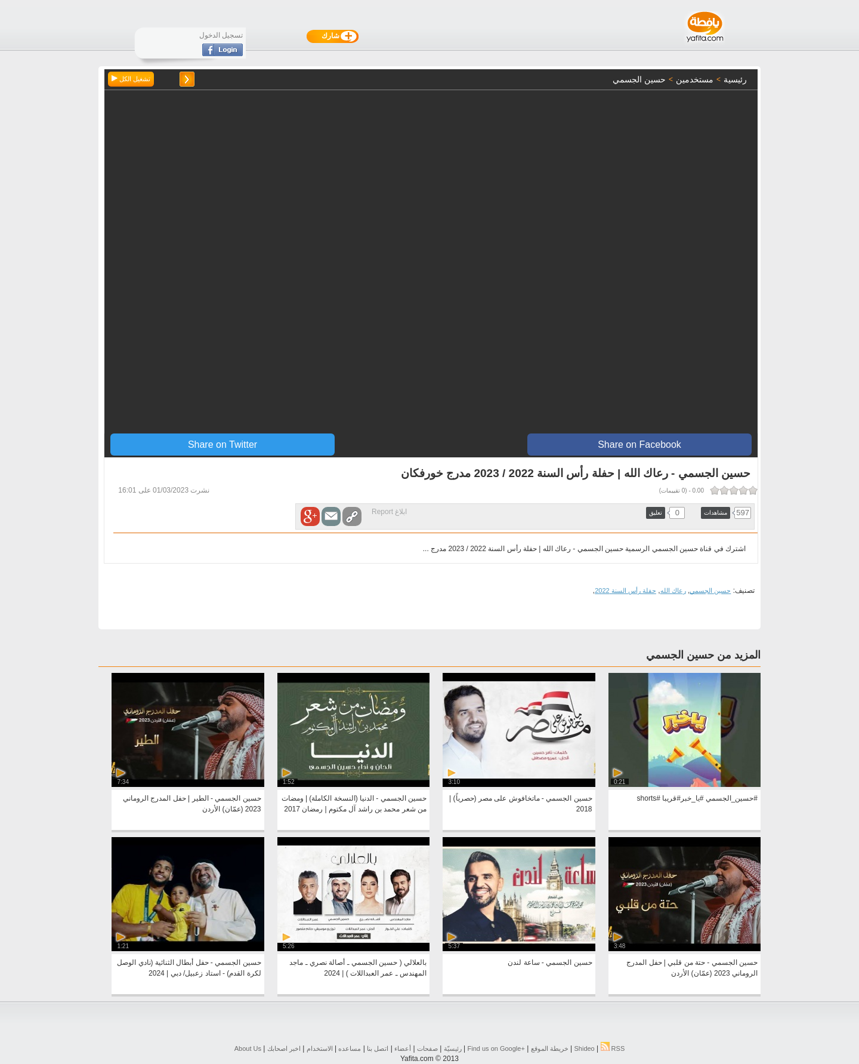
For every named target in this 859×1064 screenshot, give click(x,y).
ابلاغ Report (389, 512)
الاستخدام (320, 1048)
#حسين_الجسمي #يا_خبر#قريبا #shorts (697, 798)
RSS (613, 1048)
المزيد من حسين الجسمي (703, 655)
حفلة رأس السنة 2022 (625, 590)
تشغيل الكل (131, 78)
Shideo (584, 1048)
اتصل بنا (377, 1048)
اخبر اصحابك (284, 1048)
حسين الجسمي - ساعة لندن (550, 962)
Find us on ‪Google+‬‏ (496, 1048)
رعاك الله (673, 590)
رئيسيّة (453, 1048)
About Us (247, 1048)
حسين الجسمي (710, 590)
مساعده (349, 1048)
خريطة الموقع (549, 1048)
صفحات (427, 1048)
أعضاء (402, 1048)
